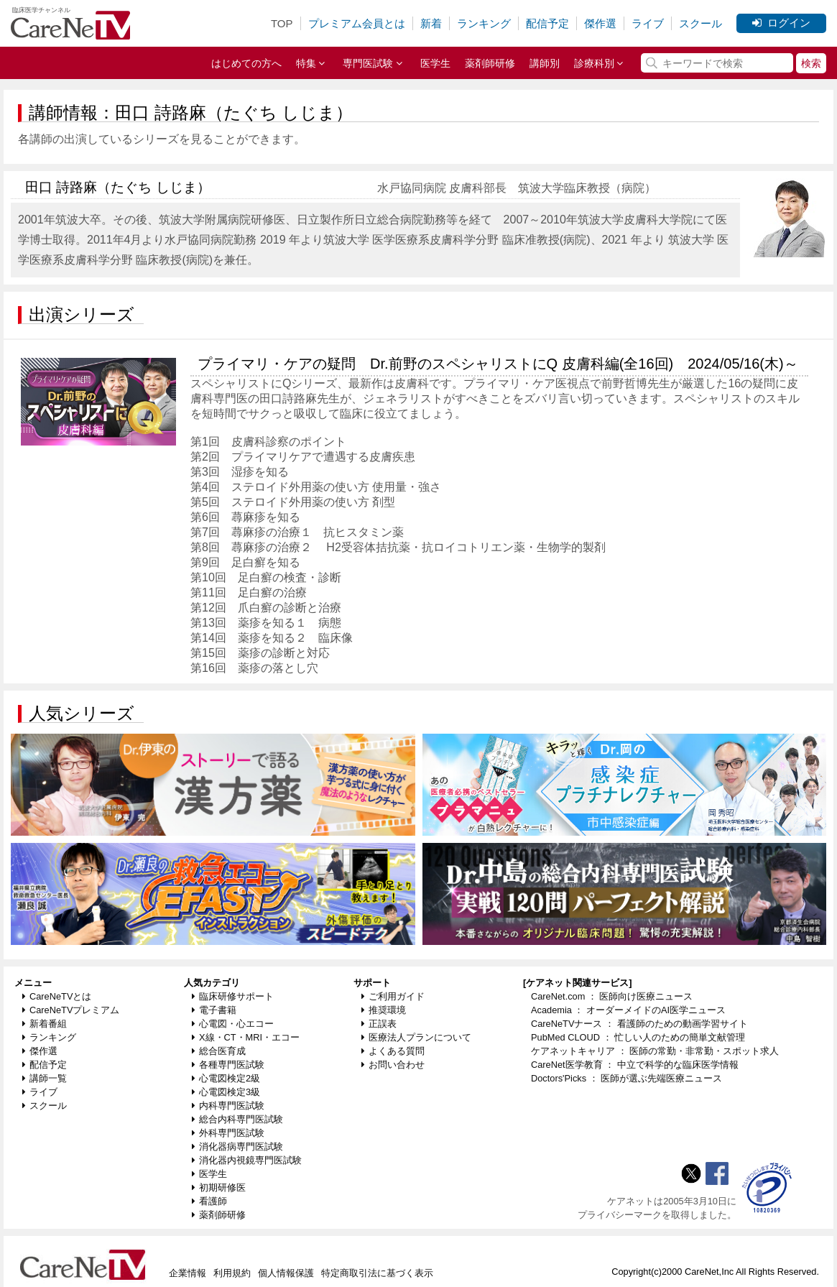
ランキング (484, 23)
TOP (282, 23)
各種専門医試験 (228, 1064)
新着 (431, 23)
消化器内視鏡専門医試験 (247, 1160)
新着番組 (44, 1023)
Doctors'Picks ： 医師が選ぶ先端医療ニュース (626, 1078)
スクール (700, 23)
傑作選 (600, 23)
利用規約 (232, 1273)
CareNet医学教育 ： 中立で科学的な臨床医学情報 (635, 1064)
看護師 (209, 1201)
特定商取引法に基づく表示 (377, 1273)
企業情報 (187, 1273)
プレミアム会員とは (356, 23)
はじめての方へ (246, 63)
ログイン (781, 23)
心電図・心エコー (233, 1023)
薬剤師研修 (490, 63)
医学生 (435, 63)
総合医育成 (219, 1051)
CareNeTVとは (56, 996)
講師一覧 (44, 1078)
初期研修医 (219, 1187)
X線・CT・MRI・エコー (246, 1037)
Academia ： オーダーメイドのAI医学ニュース (628, 1010)
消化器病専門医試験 (237, 1146)
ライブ (648, 23)
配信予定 (547, 23)
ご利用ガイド (393, 996)
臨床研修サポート (233, 996)
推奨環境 (383, 1010)
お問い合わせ (393, 1064)
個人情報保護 (286, 1273)
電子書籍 (214, 1010)
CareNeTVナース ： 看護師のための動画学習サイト (639, 1023)
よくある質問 (393, 1051)
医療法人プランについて (416, 1037)
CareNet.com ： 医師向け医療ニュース (612, 996)
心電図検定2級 (226, 1078)
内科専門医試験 (228, 1105)
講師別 (545, 63)
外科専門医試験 (228, 1132)
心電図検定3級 (226, 1092)
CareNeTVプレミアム (70, 1010)
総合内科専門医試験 (237, 1119)
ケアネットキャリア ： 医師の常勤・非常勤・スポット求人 (655, 1051)
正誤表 (379, 1023)
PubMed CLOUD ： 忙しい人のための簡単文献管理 (638, 1037)
